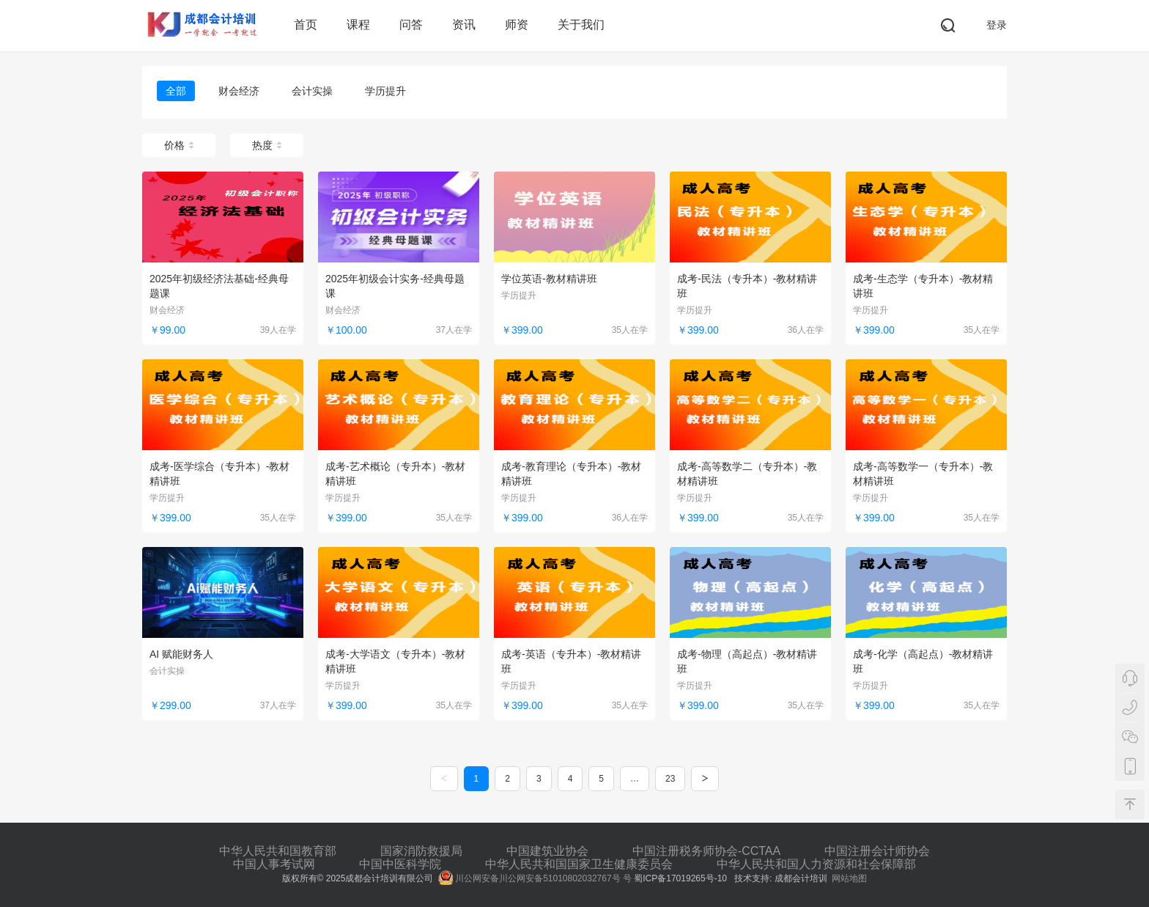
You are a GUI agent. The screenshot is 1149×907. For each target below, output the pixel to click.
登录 (996, 25)
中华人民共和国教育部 (277, 851)
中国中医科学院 (400, 864)
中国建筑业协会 (547, 851)
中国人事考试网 (274, 864)
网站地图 (849, 878)
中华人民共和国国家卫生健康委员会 (579, 864)
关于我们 (581, 24)
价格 (178, 145)
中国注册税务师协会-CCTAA (706, 851)
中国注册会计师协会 (877, 851)
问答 (411, 24)
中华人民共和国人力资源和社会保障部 (816, 864)
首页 (305, 24)
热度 (266, 145)
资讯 (464, 24)
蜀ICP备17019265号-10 (681, 878)
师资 (516, 24)
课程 (358, 24)
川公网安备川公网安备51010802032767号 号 (535, 878)
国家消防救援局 (421, 851)
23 (670, 779)
